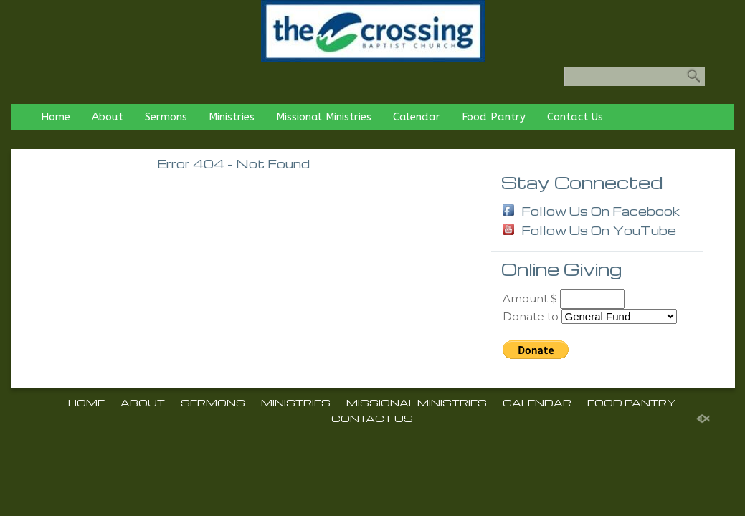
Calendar (416, 116)
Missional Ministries (323, 116)
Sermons (166, 116)
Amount (525, 298)
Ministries (232, 116)
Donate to (531, 316)
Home (55, 116)
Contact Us (575, 116)
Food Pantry (494, 116)
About (107, 116)
